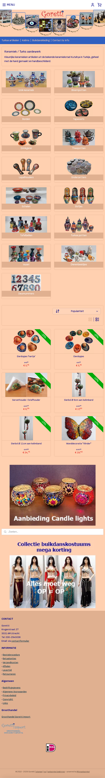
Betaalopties (9, 658)
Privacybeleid (9, 695)
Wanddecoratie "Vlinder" (78, 443)
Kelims (25, 40)
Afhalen (6, 666)
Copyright (8, 699)
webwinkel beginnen (56, 772)
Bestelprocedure (11, 654)
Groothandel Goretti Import (16, 716)
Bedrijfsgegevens (11, 687)
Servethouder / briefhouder (26, 400)
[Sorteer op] (77, 311)
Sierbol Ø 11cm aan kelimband (26, 443)
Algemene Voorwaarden (15, 691)
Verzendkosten (10, 662)
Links (5, 703)
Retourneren (9, 674)
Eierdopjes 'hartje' (26, 356)
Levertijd (7, 670)
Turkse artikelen (10, 40)
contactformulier (20, 640)
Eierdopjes (79, 356)
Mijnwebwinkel (83, 772)
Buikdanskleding (41, 40)
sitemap (39, 772)
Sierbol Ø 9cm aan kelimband (78, 400)
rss (45, 772)
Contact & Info (60, 40)
